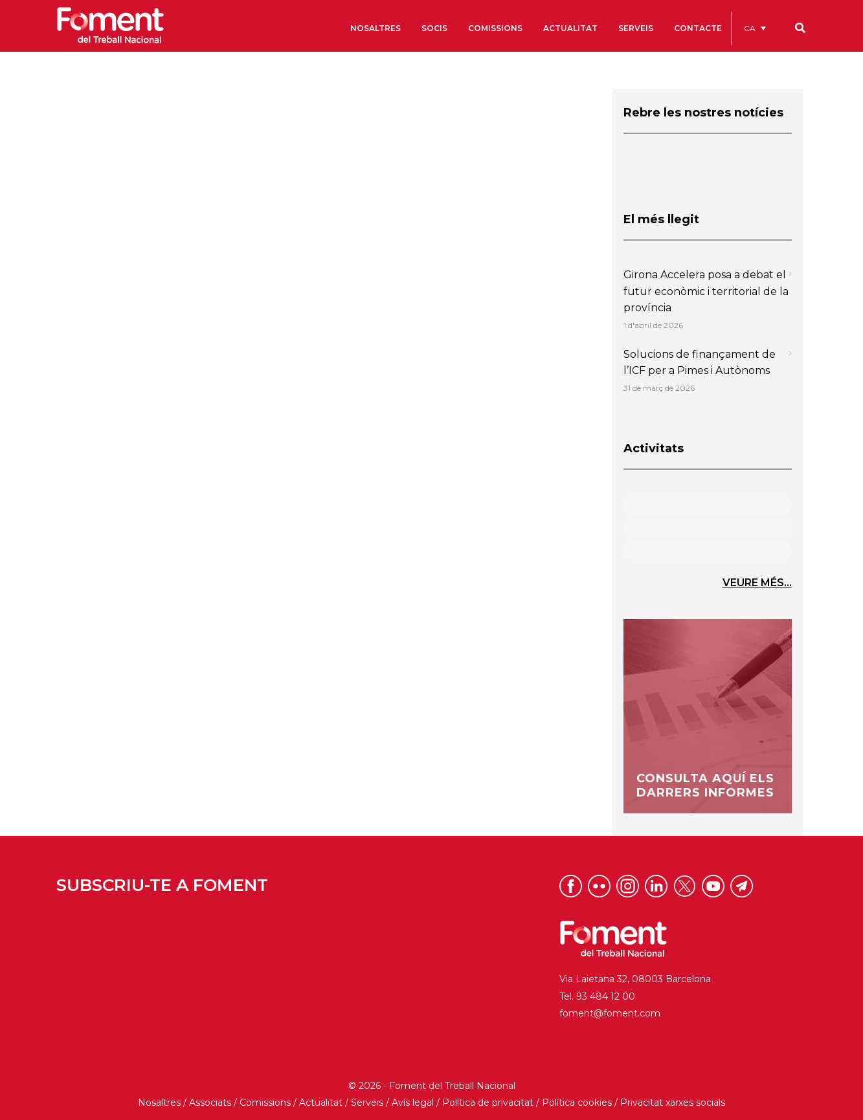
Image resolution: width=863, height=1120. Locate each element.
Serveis (367, 1102)
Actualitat (320, 1102)
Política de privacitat (487, 1102)
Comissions (265, 1102)
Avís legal (413, 1102)
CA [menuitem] (750, 28)
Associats (210, 1102)
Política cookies (577, 1102)
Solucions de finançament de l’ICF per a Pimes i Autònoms (699, 362)
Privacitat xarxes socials (672, 1102)
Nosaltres (159, 1102)
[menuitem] (755, 28)
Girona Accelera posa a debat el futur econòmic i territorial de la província (706, 291)
